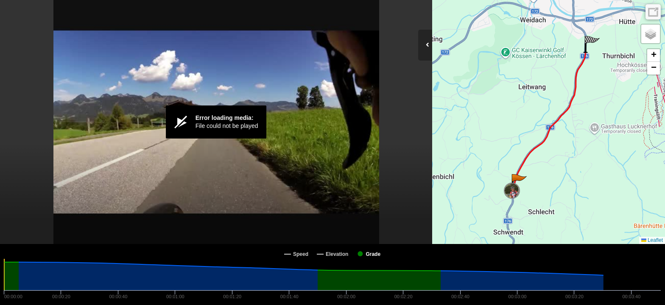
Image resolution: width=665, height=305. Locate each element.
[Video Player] (216, 122)
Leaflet (652, 240)
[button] (518, 182)
